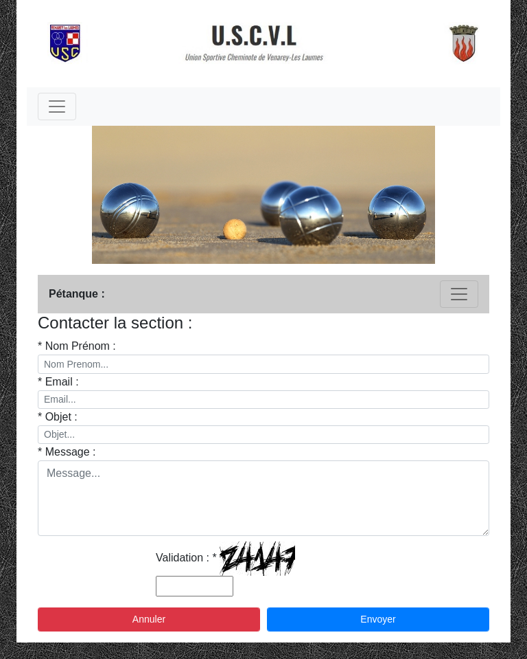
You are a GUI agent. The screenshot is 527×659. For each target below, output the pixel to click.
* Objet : (58, 417)
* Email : (58, 382)
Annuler (148, 619)
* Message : (66, 452)
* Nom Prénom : (77, 346)
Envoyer (377, 619)
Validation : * (186, 557)
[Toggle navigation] (57, 106)
